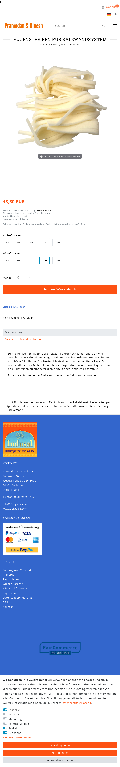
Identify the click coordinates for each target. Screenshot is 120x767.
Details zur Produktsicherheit (23, 339)
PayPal (13, 728)
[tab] (60, 332)
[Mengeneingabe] (23, 278)
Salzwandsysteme (57, 44)
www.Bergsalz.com (15, 508)
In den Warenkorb (60, 289)
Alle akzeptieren (60, 745)
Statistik (14, 714)
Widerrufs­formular (15, 588)
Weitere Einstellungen (17, 737)
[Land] (109, 14)
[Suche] (116, 14)
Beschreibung (13, 332)
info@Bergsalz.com (15, 504)
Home (42, 44)
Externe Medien (19, 723)
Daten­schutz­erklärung (17, 597)
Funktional (15, 733)
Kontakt (8, 607)
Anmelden (9, 574)
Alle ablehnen (60, 752)
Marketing (15, 719)
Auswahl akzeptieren (60, 760)
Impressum (10, 593)
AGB (5, 602)
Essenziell (15, 710)
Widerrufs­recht (13, 584)
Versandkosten (44, 210)
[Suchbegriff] (80, 25)
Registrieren (11, 579)
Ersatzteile (75, 44)
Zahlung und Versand (17, 570)
